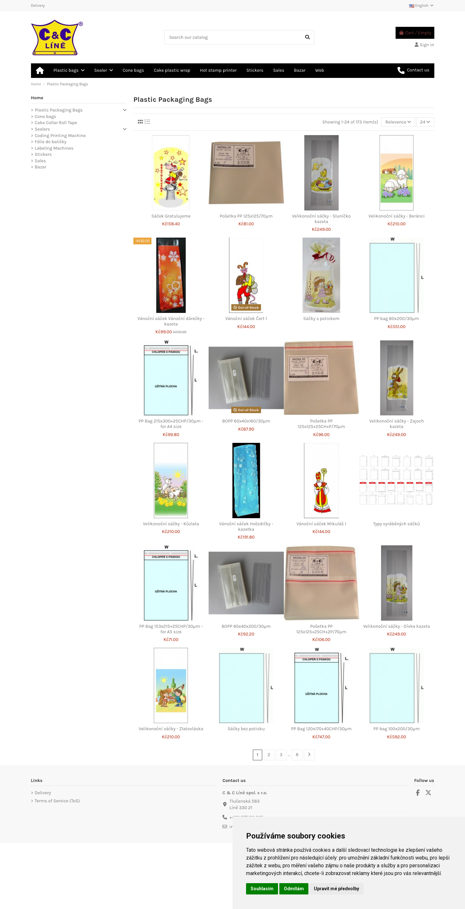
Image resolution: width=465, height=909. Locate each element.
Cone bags (45, 116)
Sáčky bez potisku (246, 729)
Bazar (40, 167)
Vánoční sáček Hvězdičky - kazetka (246, 526)
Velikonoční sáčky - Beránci (396, 216)
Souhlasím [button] (262, 888)
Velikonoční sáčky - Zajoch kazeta (396, 423)
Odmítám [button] (294, 888)
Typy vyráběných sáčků (396, 524)
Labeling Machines (54, 148)
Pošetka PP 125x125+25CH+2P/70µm (321, 629)
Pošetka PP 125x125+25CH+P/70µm (321, 423)
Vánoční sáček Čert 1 (246, 318)
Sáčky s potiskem (321, 318)
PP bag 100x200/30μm (396, 729)
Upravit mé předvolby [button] (336, 888)
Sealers (42, 129)
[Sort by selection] (398, 122)
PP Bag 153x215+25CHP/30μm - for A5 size (171, 629)
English (421, 5)
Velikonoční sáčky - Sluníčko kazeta (321, 218)
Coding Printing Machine (60, 135)
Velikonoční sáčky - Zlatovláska (171, 729)
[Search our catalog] (307, 37)
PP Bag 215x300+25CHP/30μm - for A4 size (171, 423)
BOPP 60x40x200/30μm (246, 626)
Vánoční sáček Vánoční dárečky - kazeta (171, 321)
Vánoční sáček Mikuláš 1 (321, 524)
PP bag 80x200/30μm (396, 318)
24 (425, 122)
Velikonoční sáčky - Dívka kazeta (396, 626)
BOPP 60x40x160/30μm (246, 421)
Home (37, 98)
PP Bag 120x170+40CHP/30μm (321, 729)
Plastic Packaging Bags (59, 110)
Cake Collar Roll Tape (56, 122)
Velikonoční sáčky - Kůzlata (171, 524)
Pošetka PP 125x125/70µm (246, 216)
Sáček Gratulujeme (171, 216)
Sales (40, 161)
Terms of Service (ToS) (57, 801)
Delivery (38, 5)
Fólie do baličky (51, 141)
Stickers (43, 154)
